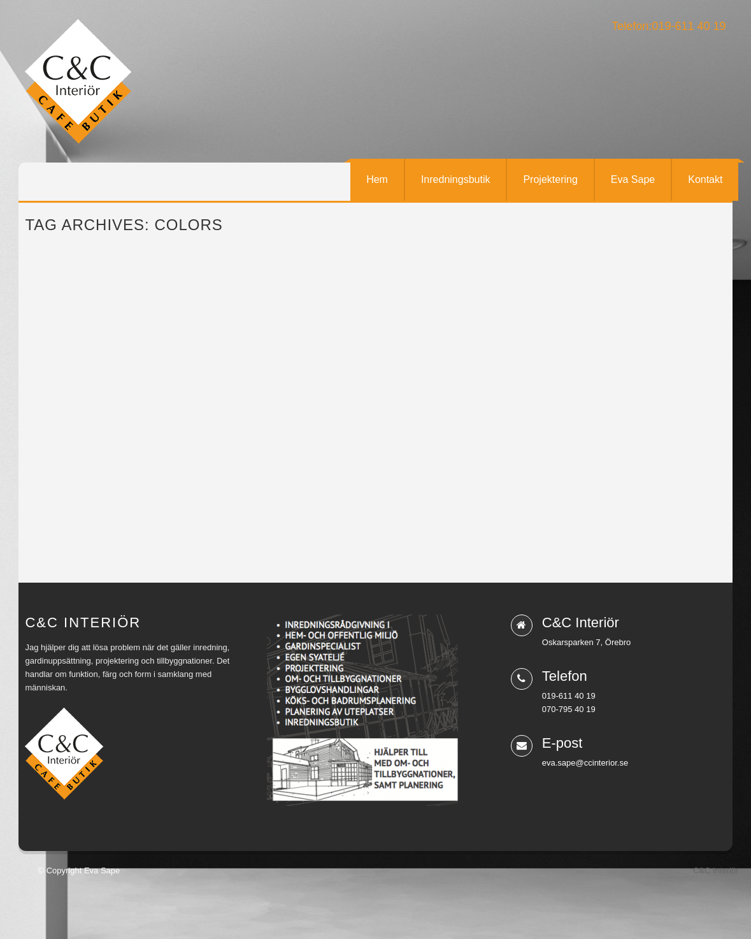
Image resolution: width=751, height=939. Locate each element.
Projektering (550, 179)
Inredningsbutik (455, 179)
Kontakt (705, 179)
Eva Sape (633, 179)
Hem (377, 179)
